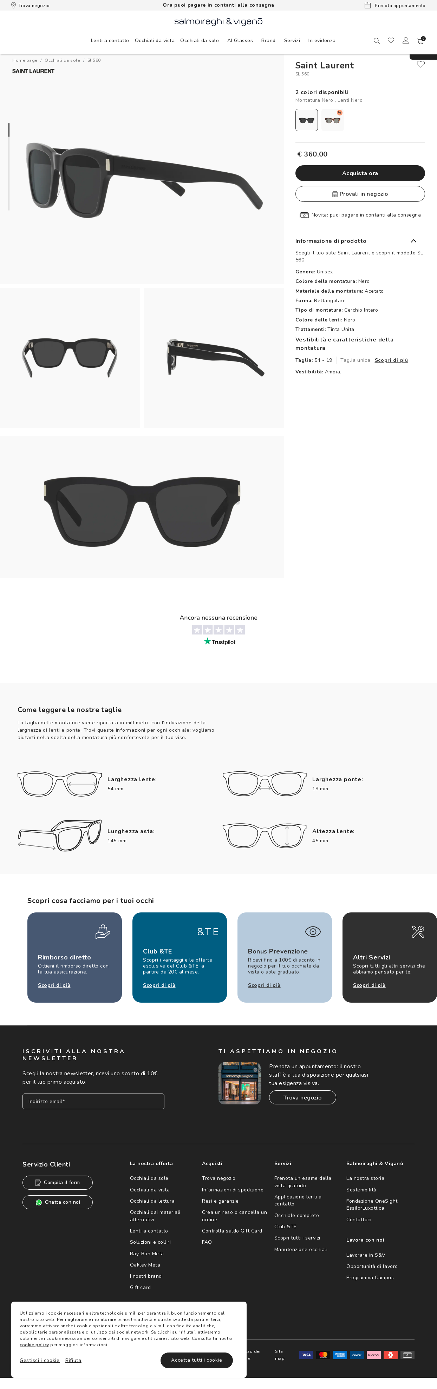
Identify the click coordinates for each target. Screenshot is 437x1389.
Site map (280, 1355)
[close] (421, 64)
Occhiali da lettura (152, 1201)
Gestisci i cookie (40, 1360)
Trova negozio (30, 5)
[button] (420, 41)
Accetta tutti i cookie (196, 1360)
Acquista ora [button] (360, 173)
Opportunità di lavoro (372, 1266)
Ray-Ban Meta (147, 1253)
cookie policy (34, 1345)
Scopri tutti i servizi (297, 1238)
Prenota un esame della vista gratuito (303, 1182)
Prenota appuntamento (395, 5)
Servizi (292, 40)
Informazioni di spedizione (232, 1190)
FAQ (207, 1242)
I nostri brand (146, 1276)
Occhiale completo (296, 1215)
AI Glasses (240, 40)
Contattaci (358, 1219)
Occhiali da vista (150, 1190)
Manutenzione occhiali (301, 1249)
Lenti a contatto (149, 1231)
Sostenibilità (361, 1190)
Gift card (140, 1287)
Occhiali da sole (149, 1178)
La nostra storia (365, 1178)
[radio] (306, 120)
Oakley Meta (145, 1265)
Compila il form (57, 1182)
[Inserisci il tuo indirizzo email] (93, 1101)
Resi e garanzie (220, 1201)
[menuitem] (110, 40)
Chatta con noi (57, 1202)
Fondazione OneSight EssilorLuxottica (372, 1204)
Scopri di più (391, 360)
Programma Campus (370, 1277)
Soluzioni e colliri (150, 1242)
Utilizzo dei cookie (248, 1355)
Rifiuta (73, 1360)
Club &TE (285, 1226)
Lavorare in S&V (366, 1255)
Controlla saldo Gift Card (232, 1231)
